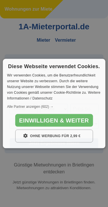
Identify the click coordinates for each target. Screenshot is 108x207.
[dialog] (54, 103)
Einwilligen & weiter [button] (54, 120)
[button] (54, 106)
